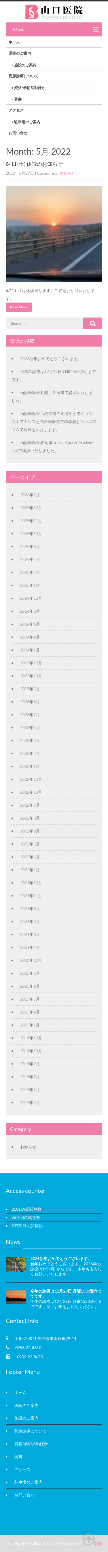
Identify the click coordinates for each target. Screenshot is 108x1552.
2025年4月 (30, 559)
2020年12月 (31, 960)
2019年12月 (31, 1037)
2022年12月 (31, 779)
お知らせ (67, 173)
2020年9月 (30, 973)
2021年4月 (30, 947)
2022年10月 (31, 792)
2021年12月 (31, 882)
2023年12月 (31, 662)
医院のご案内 (20, 53)
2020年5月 (30, 999)
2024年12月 (31, 598)
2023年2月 (30, 753)
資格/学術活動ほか (30, 87)
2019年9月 (30, 1063)
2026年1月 (30, 494)
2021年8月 (30, 908)
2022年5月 (30, 843)
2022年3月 (30, 869)
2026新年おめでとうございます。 (51, 358)
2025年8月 (30, 546)
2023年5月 (30, 727)
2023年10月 (31, 675)
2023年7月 (30, 714)
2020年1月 (30, 1024)
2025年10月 (31, 533)
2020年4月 (30, 1011)
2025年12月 (31, 507)
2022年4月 (30, 856)
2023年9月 (30, 688)
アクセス (16, 110)
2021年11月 (31, 895)
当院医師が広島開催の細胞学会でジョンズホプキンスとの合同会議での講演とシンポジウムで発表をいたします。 (54, 421)
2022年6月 (30, 830)
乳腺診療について (24, 76)
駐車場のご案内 (27, 122)
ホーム (14, 42)
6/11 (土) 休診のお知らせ (34, 164)
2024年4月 (30, 636)
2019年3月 (30, 1102)
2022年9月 (30, 805)
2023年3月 (30, 740)
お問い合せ (18, 132)
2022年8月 (30, 818)
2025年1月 (30, 585)
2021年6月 (30, 934)
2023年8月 (30, 701)
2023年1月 (30, 766)
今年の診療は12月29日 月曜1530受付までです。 (66, 1293)
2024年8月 (30, 611)
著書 (18, 99)
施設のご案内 (25, 65)
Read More (19, 307)
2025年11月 (31, 520)
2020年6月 (30, 986)
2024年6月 (30, 624)
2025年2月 (30, 572)
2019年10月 (31, 1050)
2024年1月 (30, 649)
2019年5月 (30, 1089)
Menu (18, 29)
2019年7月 (30, 1076)
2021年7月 (30, 921)
